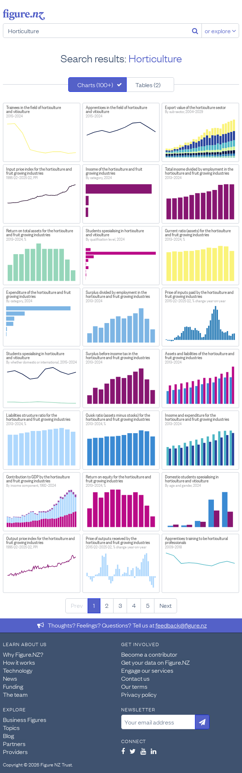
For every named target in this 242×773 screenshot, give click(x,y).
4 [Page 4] (134, 605)
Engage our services (147, 670)
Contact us (135, 678)
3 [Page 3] (120, 605)
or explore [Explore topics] (220, 31)
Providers (15, 751)
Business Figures (24, 719)
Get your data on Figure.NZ (155, 662)
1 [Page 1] (94, 605)
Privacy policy (139, 694)
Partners (14, 743)
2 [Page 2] (106, 605)
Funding (13, 686)
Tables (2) (148, 85)
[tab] (97, 84)
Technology (17, 670)
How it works (19, 662)
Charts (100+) (95, 85)
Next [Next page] (166, 605)
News (10, 678)
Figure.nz (24, 14)
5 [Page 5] (147, 605)
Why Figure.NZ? (23, 654)
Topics (11, 727)
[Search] (195, 30)
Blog (8, 735)
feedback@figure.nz (181, 625)
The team (15, 694)
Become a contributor (149, 654)
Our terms (134, 686)
